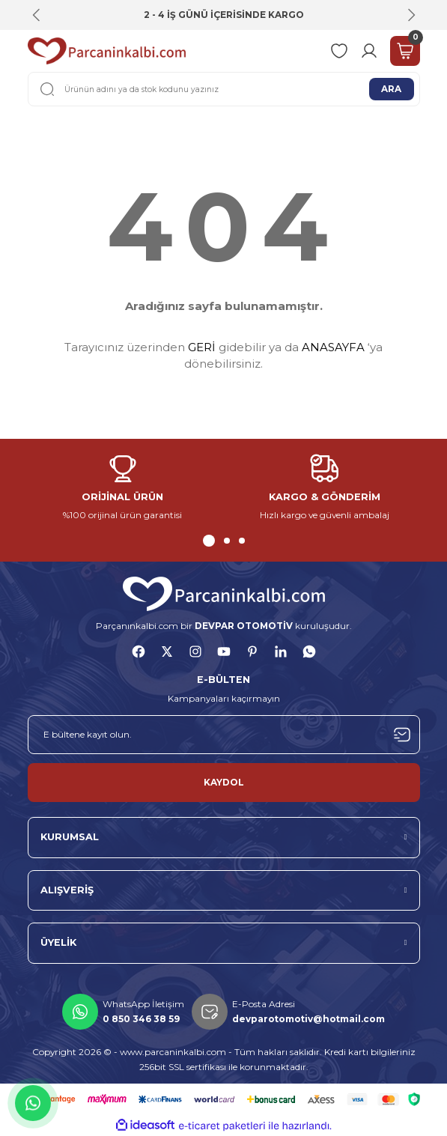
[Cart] (405, 51)
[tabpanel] (123, 488)
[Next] (411, 15)
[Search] (224, 89)
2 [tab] (227, 541)
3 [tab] (242, 541)
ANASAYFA (333, 347)
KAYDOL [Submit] (224, 782)
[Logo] (107, 50)
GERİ (202, 347)
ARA (391, 88)
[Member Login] (369, 51)
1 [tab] (209, 541)
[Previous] (37, 15)
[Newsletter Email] (224, 734)
